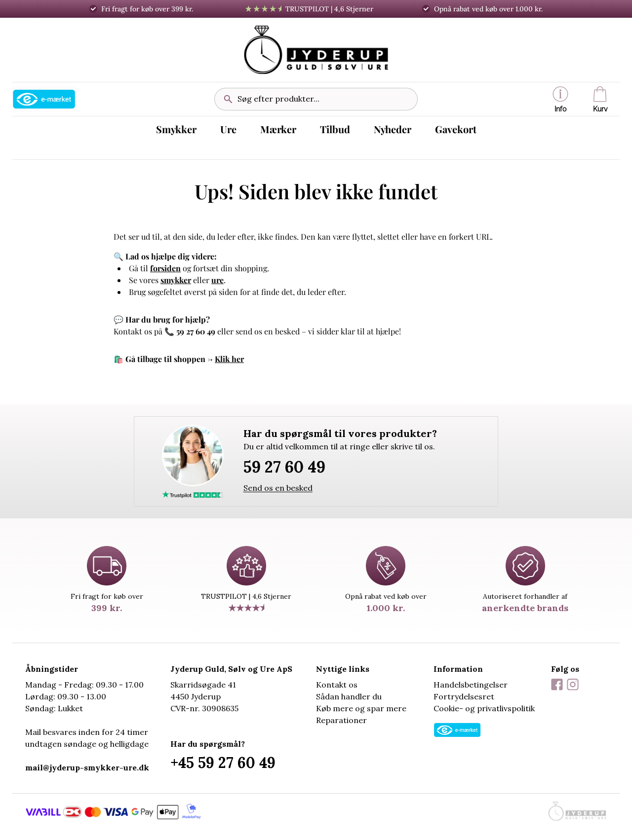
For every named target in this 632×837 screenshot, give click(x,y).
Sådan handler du (349, 696)
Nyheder (392, 129)
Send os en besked (278, 488)
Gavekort (455, 129)
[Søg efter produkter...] (323, 99)
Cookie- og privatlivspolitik (484, 708)
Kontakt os (336, 685)
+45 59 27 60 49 (223, 762)
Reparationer (341, 720)
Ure (228, 129)
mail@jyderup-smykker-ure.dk (87, 767)
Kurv (600, 99)
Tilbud (335, 129)
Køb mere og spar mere (361, 708)
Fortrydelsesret (464, 696)
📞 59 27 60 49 (189, 331)
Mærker (278, 129)
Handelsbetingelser (471, 685)
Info (560, 99)
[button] (560, 99)
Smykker (176, 129)
